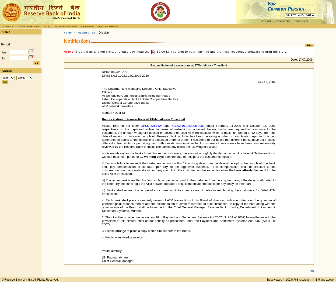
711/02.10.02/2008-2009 (188, 125)
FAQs (46, 26)
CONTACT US (283, 21)
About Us (8, 26)
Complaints (87, 26)
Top (311, 267)
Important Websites (108, 26)
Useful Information (28, 26)
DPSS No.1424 (150, 125)
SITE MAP (266, 21)
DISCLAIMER (301, 21)
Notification (86, 32)
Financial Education (65, 26)
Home (68, 32)
